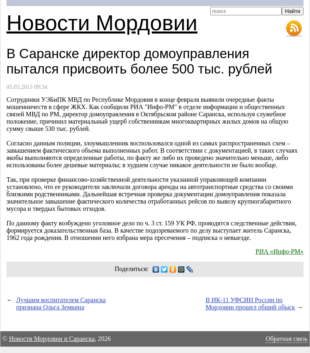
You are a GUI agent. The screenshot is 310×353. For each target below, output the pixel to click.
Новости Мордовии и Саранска (51, 338)
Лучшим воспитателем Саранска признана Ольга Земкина (61, 303)
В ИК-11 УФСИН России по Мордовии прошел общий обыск (250, 303)
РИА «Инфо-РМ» (280, 251)
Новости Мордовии (101, 23)
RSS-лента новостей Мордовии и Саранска (294, 28)
